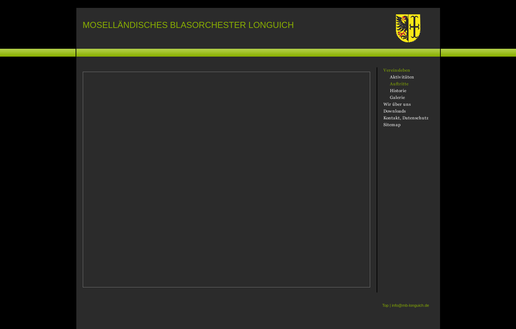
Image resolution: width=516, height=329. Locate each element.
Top (385, 305)
